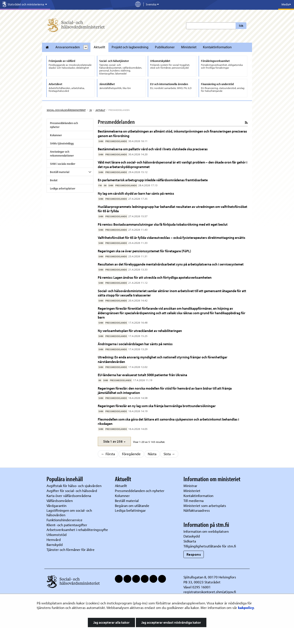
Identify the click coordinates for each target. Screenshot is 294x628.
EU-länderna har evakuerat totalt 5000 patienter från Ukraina (142, 374)
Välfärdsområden (60, 500)
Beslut (54, 180)
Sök (241, 25)
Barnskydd (55, 544)
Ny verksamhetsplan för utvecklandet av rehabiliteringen (140, 330)
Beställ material (59, 172)
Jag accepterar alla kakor (111, 622)
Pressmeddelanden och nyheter (64, 125)
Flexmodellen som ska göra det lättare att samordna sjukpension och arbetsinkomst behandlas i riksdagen (168, 421)
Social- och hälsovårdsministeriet (66, 110)
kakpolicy (246, 607)
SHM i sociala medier (62, 164)
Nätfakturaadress (196, 510)
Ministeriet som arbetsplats (204, 505)
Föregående (131, 454)
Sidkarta (189, 541)
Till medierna (193, 500)
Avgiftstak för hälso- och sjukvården (74, 485)
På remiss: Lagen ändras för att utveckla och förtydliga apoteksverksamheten (155, 277)
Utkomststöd (57, 534)
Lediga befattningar (130, 510)
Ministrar (190, 485)
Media (286, 4)
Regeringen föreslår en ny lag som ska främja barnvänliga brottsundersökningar (157, 405)
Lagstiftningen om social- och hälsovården (69, 512)
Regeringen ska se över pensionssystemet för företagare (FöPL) (144, 251)
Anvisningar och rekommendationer (62, 153)
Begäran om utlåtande (132, 505)
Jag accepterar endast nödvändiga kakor (171, 622)
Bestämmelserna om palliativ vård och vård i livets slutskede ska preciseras (153, 149)
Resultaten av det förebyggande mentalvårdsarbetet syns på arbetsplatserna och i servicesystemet (171, 264)
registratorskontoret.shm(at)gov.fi (209, 591)
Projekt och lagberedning (130, 47)
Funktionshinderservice (64, 520)
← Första (108, 454)
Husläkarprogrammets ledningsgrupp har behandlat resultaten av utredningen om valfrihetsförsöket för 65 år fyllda (172, 208)
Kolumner (56, 135)
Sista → (169, 454)
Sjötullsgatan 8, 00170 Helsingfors (209, 577)
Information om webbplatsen (206, 531)
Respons (193, 554)
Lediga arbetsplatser (62, 188)
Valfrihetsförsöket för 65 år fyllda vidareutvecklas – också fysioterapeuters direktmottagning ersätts (171, 237)
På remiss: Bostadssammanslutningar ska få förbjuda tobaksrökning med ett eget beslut (163, 224)
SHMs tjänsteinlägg (62, 143)
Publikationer (165, 47)
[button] (114, 441)
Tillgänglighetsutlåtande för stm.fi (209, 546)
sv (90, 110)
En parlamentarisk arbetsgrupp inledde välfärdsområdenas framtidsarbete (153, 180)
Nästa (152, 454)
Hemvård (54, 539)
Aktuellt (99, 47)
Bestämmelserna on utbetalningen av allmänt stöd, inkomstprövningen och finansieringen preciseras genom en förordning (172, 133)
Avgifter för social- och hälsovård (72, 490)
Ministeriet (188, 47)
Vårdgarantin (56, 505)
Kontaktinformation (217, 47)
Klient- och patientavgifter (67, 525)
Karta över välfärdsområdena (69, 495)
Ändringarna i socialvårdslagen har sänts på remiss (135, 344)
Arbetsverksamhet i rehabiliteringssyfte (78, 529)
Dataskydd (191, 536)
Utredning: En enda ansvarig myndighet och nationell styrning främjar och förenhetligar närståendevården (162, 359)
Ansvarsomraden (67, 47)
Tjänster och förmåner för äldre (71, 549)
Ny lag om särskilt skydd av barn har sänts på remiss (136, 193)
